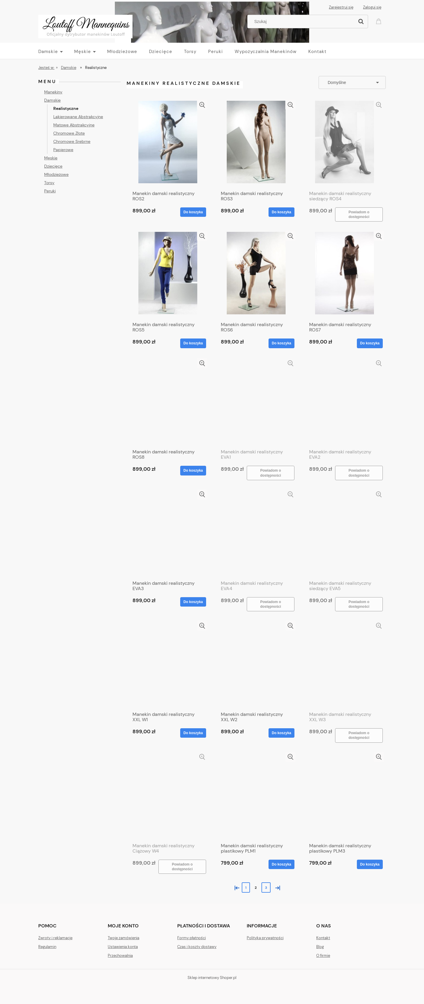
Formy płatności (191, 937)
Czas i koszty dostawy (196, 946)
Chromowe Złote (69, 133)
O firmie (323, 955)
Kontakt (323, 937)
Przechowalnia (120, 955)
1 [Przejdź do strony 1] (245, 887)
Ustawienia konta (123, 946)
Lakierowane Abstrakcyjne (78, 116)
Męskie (50, 158)
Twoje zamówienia (123, 937)
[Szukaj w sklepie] (302, 21)
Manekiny (53, 92)
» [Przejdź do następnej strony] (276, 887)
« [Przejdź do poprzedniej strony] (236, 887)
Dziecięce (53, 166)
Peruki (50, 191)
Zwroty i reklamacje (55, 937)
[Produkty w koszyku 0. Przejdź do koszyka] (379, 20)
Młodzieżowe (56, 174)
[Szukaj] (361, 21)
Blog (320, 946)
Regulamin (47, 946)
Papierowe (63, 149)
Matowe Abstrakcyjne (74, 125)
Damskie (52, 100)
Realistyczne (65, 108)
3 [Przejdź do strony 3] (266, 887)
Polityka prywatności (265, 937)
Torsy (49, 182)
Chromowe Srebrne (71, 141)
